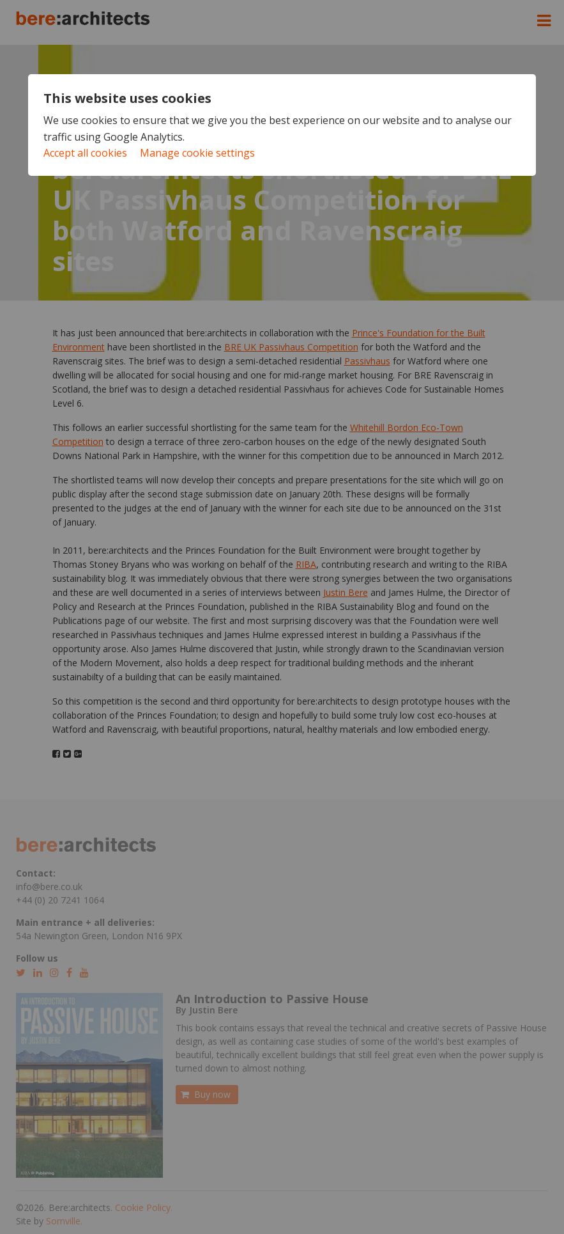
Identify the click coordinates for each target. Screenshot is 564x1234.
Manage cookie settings (197, 153)
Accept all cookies (85, 153)
